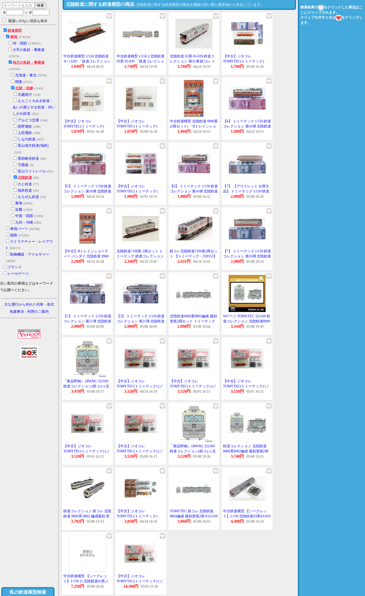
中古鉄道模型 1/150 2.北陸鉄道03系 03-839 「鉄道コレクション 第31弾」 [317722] (141, 61)
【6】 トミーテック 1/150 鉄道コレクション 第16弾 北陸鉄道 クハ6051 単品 (247, 126)
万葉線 (23, 165)
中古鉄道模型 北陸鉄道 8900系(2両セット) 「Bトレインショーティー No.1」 (194, 126)
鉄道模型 (15, 30)
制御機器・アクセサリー (29, 254)
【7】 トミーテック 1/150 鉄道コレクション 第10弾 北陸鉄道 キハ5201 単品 (247, 256)
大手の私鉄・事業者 (29, 50)
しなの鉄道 (26, 139)
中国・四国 (24, 216)
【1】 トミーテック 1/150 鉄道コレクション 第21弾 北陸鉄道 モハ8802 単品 (87, 321)
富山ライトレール (32, 171)
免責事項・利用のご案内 (29, 311)
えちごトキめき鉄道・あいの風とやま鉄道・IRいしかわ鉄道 (34, 107)
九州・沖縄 (24, 222)
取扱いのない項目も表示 (25, 21)
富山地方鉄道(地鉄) (33, 145)
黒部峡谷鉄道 (28, 158)
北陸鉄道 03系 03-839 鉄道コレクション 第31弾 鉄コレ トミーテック (192, 61)
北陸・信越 (24, 88)
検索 (40, 5)
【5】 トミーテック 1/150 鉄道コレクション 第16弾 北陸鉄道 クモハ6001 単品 (87, 191)
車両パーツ (19, 229)
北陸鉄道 (25, 177)
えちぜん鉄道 (28, 197)
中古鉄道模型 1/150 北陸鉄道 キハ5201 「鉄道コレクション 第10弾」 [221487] (87, 61)
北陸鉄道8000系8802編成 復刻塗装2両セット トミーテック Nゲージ (193, 321)
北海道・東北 (25, 75)
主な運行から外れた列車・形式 (29, 304)
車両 (13, 37)
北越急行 (25, 94)
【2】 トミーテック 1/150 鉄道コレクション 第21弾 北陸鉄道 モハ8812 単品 (141, 321)
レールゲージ (18, 273)
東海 (18, 203)
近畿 (18, 209)
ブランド (15, 267)
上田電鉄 (25, 133)
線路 (13, 235)
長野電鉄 (25, 126)
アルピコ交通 (28, 120)
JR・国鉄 (20, 43)
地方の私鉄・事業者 (29, 62)
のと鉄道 (25, 184)
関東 (18, 82)
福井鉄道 (25, 190)
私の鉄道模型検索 (28, 592)
